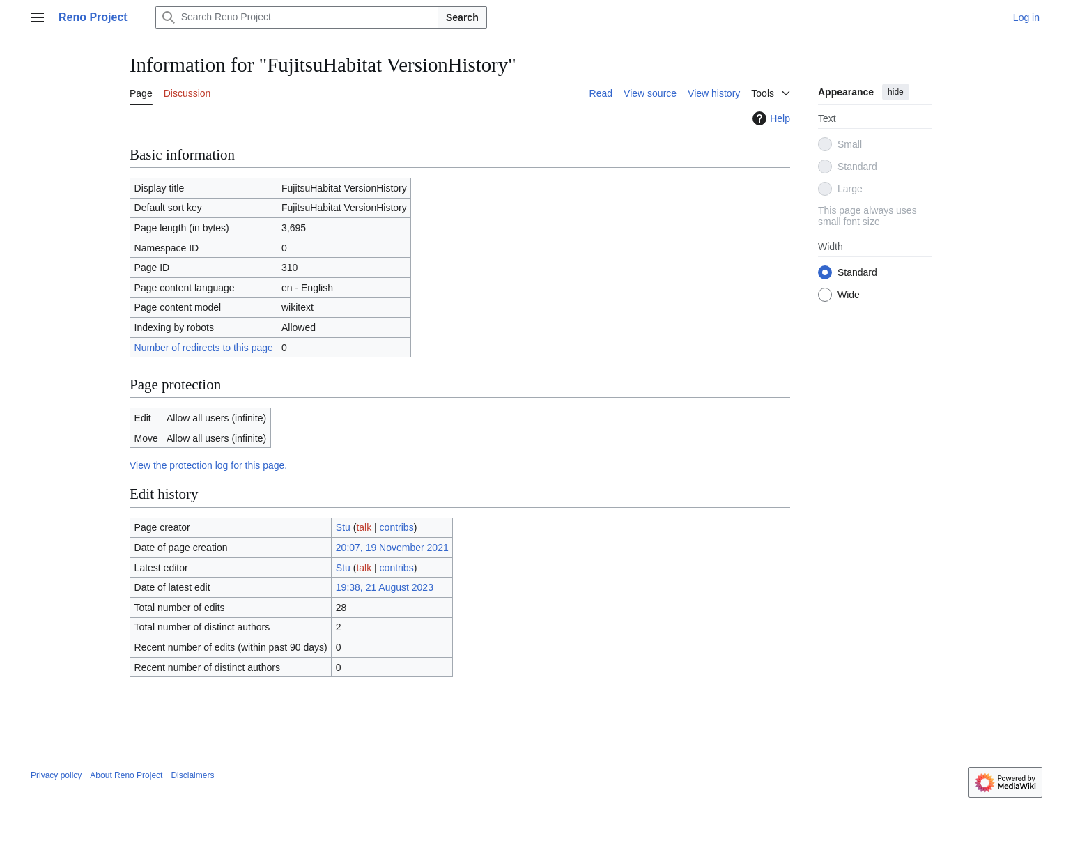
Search (462, 17)
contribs (397, 527)
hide (896, 92)
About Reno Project (126, 775)
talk (363, 527)
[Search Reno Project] (296, 17)
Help (769, 118)
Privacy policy (56, 775)
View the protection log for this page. (208, 465)
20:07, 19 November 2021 (392, 547)
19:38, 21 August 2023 (384, 587)
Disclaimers (192, 775)
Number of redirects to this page (203, 347)
